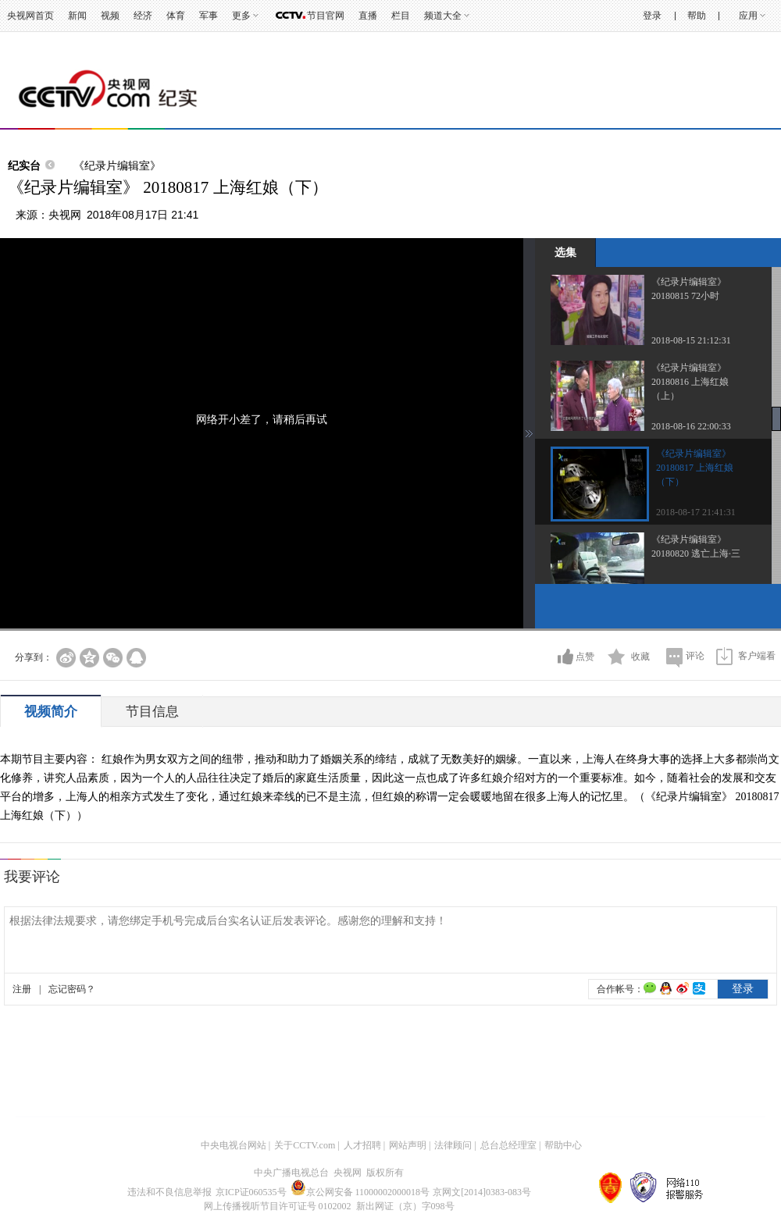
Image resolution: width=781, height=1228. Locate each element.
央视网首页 (30, 15)
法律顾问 (453, 1145)
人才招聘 (362, 1145)
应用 (748, 15)
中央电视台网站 (233, 1145)
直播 (367, 15)
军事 (208, 15)
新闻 (77, 15)
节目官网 (325, 15)
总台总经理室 (508, 1145)
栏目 (400, 15)
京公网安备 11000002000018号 (360, 1192)
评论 (695, 655)
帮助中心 (563, 1145)
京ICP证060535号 (251, 1192)
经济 (143, 15)
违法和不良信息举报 (169, 1192)
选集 (565, 252)
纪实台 (24, 165)
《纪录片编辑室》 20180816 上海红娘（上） (690, 381)
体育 (175, 15)
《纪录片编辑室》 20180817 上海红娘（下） (694, 467)
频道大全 (443, 15)
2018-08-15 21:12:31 (691, 340)
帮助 (696, 15)
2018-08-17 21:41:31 (696, 512)
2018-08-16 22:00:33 (691, 426)
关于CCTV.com (304, 1145)
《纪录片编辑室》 (117, 165)
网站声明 (407, 1145)
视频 (110, 15)
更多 (241, 15)
